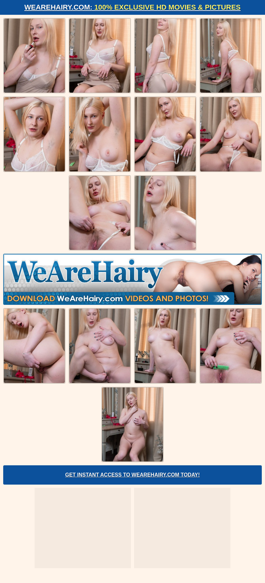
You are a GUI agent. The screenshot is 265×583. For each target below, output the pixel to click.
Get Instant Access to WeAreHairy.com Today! (132, 475)
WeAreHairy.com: (132, 7)
